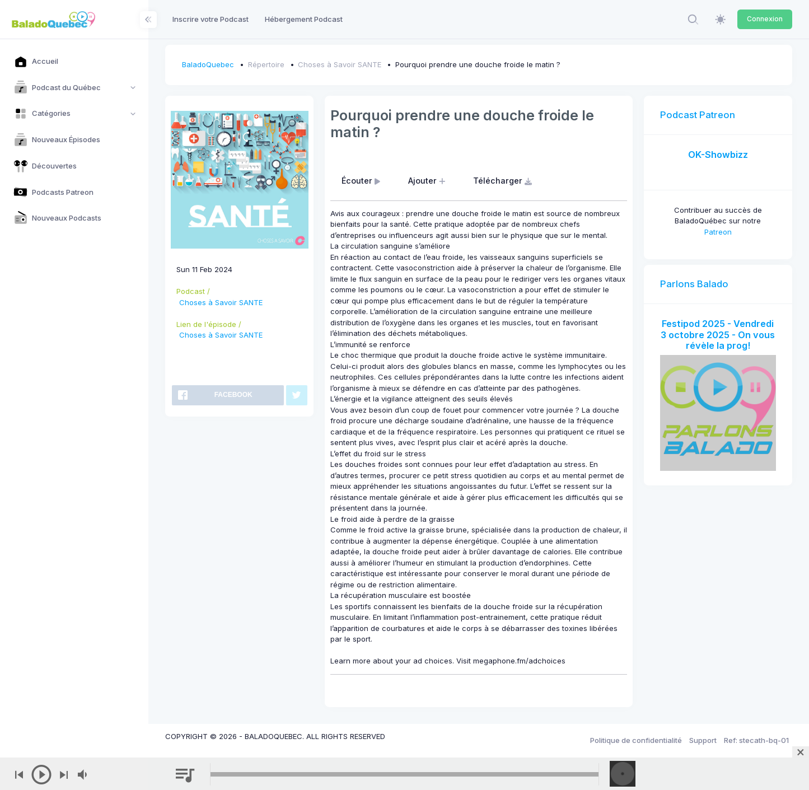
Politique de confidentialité (636, 740)
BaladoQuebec (208, 64)
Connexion (765, 19)
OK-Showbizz (718, 154)
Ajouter (428, 180)
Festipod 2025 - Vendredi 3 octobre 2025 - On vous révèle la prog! (718, 334)
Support (703, 740)
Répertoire (266, 64)
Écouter (362, 180)
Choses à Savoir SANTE (339, 64)
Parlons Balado (694, 283)
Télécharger (504, 180)
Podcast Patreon (697, 114)
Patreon (718, 231)
